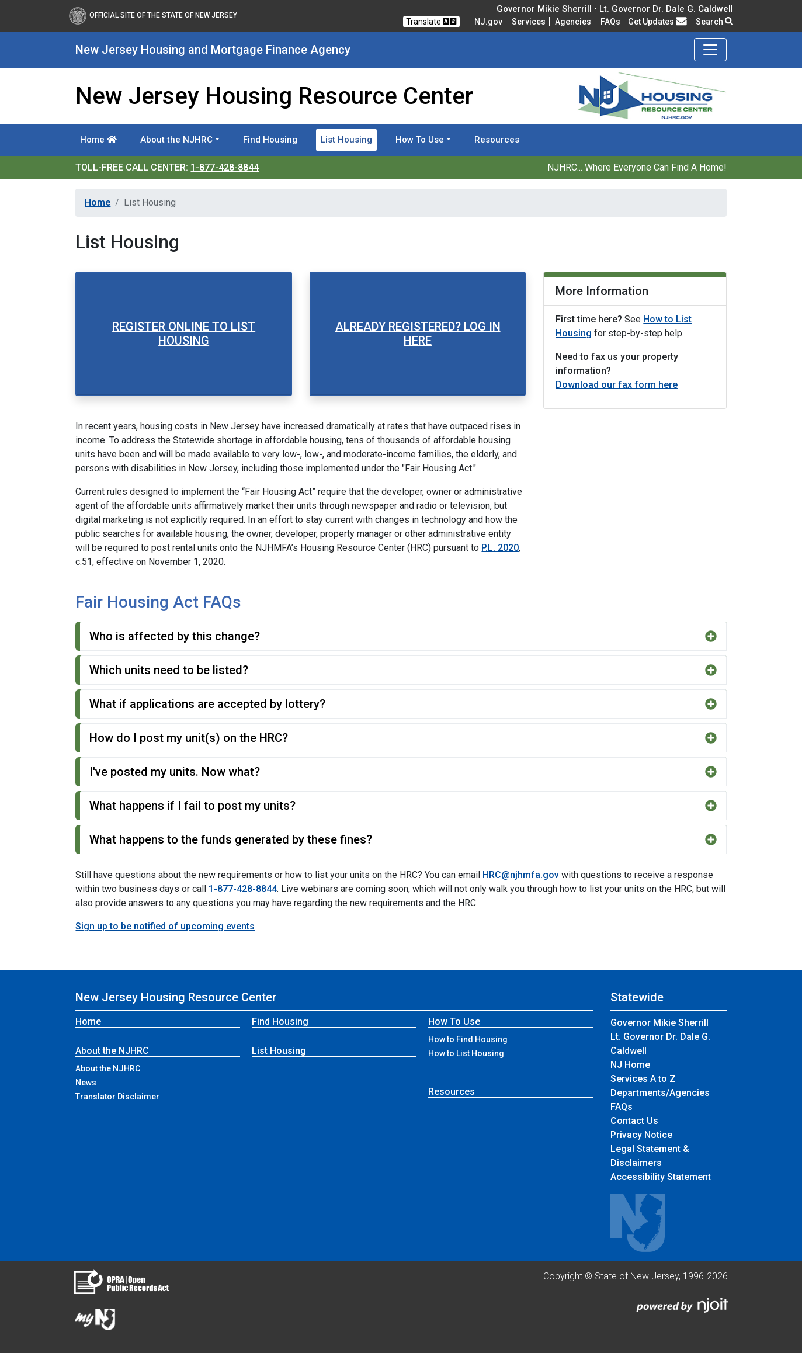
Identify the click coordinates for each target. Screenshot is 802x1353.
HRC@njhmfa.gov (520, 874)
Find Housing (270, 139)
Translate (431, 21)
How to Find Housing (468, 1039)
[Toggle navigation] (710, 49)
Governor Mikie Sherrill (659, 1022)
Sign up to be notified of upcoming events (165, 926)
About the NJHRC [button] (176, 139)
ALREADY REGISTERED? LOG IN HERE (418, 334)
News (85, 1082)
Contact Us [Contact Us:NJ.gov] (634, 1120)
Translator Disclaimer (117, 1096)
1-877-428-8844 (224, 167)
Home (98, 139)
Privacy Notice (641, 1134)
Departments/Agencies (660, 1092)
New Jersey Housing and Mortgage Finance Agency (212, 50)
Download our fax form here (617, 384)
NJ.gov (488, 21)
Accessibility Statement (660, 1176)
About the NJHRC (107, 1068)
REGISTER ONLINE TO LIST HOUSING (183, 334)
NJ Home (630, 1064)
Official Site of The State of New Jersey (153, 15)
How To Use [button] (419, 139)
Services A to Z (643, 1078)
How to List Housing (466, 1053)
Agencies (573, 21)
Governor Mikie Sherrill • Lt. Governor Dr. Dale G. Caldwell (615, 9)
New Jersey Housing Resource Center (175, 997)
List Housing (346, 139)
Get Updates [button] (657, 21)
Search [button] (714, 21)
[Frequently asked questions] (610, 22)
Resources (496, 139)
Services (529, 21)
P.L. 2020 (500, 547)
